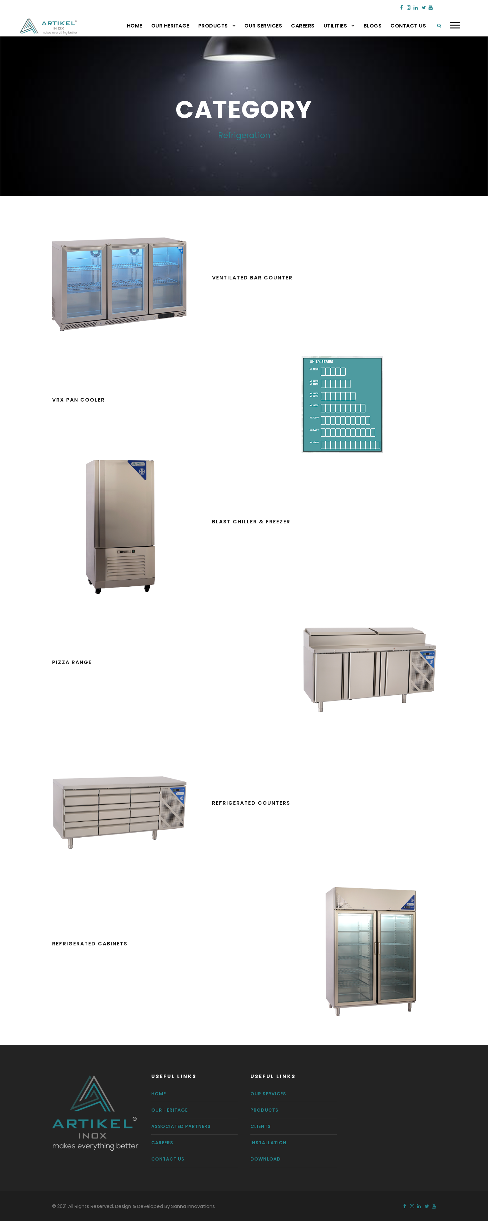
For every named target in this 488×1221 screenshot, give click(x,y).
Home (134, 25)
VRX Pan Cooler (78, 399)
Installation (268, 1142)
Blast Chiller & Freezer (251, 521)
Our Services (263, 25)
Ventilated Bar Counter (252, 277)
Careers (303, 25)
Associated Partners (181, 1126)
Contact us (168, 1159)
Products (213, 25)
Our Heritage (170, 25)
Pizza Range (72, 662)
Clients (260, 1126)
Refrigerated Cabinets (90, 943)
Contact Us (408, 25)
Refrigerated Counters (251, 803)
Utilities (335, 25)
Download (265, 1159)
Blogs (373, 25)
